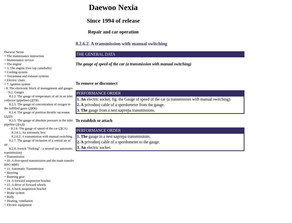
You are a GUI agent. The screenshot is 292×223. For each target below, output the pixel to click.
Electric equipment (19, 205)
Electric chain (16, 80)
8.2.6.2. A (85, 43)
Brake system (15, 193)
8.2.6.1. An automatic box (29, 132)
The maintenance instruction (25, 56)
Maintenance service (20, 60)
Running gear (15, 177)
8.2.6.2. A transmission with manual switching (42, 136)
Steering (12, 172)
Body (10, 197)
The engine (14, 64)
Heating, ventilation (20, 201)
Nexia (14, 52)
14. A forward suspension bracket (29, 181)
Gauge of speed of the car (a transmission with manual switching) (176, 99)
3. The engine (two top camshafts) (29, 68)
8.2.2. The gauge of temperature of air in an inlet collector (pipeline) (38, 98)
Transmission (15, 156)
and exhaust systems (28, 76)
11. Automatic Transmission (25, 168)
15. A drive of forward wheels (26, 185)
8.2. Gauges (16, 92)
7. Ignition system (18, 84)
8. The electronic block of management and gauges (39, 88)
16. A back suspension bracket (26, 189)
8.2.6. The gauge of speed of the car (39, 128)
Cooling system (17, 72)
